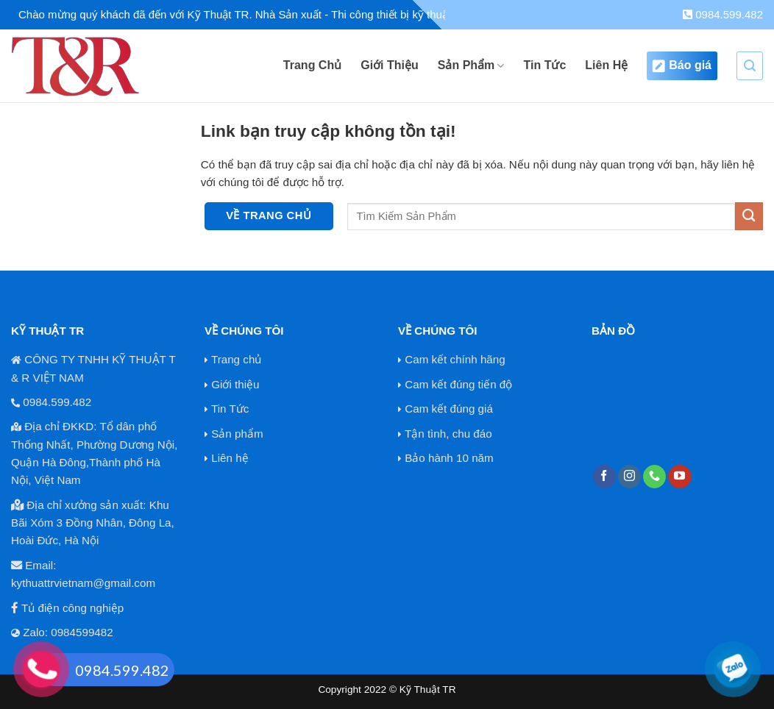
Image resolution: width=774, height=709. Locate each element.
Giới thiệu (235, 384)
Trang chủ (236, 359)
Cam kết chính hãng (455, 359)
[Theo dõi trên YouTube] (679, 476)
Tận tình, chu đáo (448, 433)
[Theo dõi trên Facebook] (604, 476)
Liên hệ (229, 458)
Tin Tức (544, 65)
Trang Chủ (312, 65)
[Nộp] (749, 215)
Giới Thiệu (390, 65)
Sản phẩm (237, 433)
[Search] (749, 65)
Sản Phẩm (471, 66)
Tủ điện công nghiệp (72, 608)
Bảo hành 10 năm (449, 458)
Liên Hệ (606, 65)
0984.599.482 (723, 14)
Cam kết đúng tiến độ (458, 384)
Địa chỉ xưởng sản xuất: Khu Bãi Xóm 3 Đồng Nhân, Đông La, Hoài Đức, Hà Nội (92, 523)
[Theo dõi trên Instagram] (629, 476)
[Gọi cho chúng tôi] (654, 476)
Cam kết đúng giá (449, 408)
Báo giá (682, 66)
